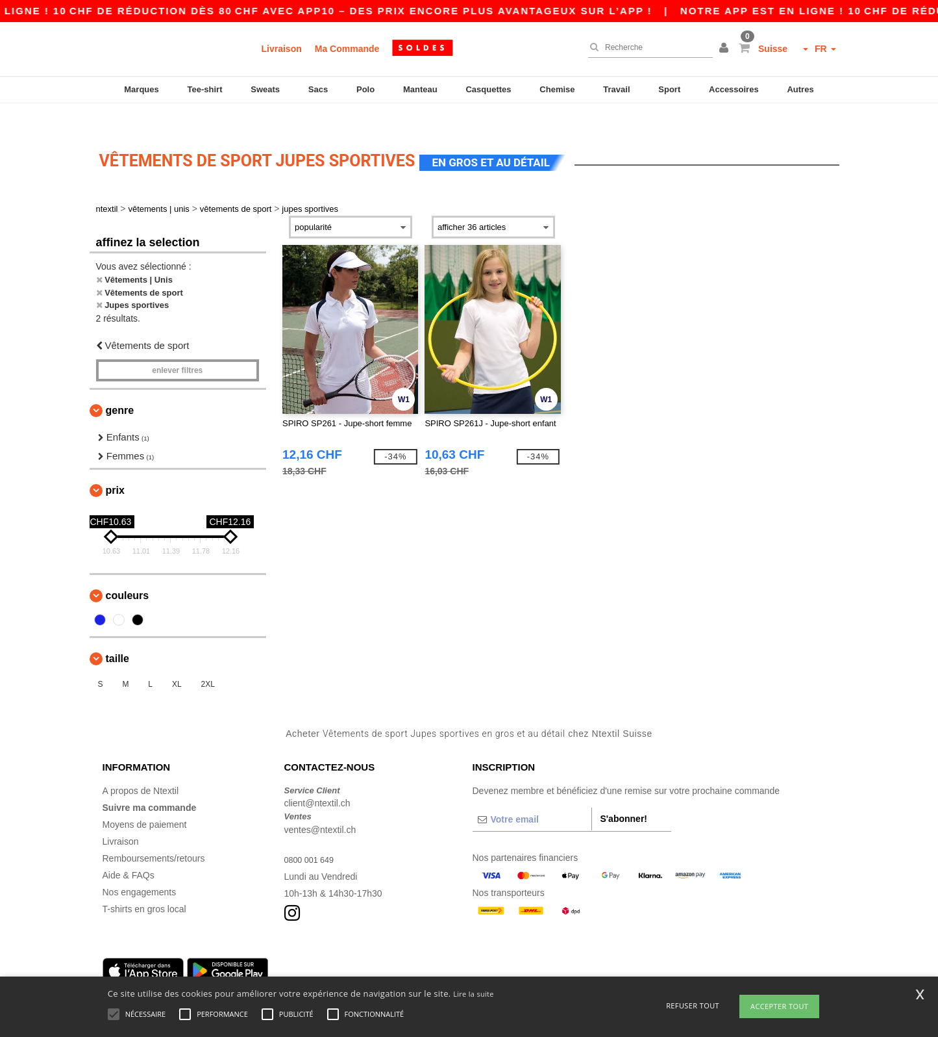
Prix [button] (115, 468)
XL (177, 662)
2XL (207, 662)
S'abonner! (623, 796)
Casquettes (488, 89)
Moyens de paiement (145, 802)
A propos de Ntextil (141, 768)
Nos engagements (140, 869)
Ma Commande (347, 49)
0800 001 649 (312, 837)
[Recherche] (647, 47)
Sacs (318, 89)
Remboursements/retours (154, 835)
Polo (365, 89)
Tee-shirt (205, 89)
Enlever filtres (177, 348)
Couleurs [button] (127, 573)
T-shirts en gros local (144, 886)
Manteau (420, 89)
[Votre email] (532, 796)
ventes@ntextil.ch (320, 807)
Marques (141, 89)
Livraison (282, 49)
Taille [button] (117, 636)
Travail (616, 89)
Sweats (265, 89)
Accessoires (734, 89)
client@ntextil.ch (317, 781)
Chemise (556, 89)
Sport (669, 89)
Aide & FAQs (128, 852)
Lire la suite (473, 994)
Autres (800, 89)
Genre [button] (120, 388)
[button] (725, 49)
